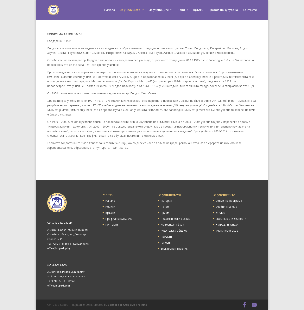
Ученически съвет (228, 230)
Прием (165, 212)
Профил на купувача (223, 10)
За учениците (159, 10)
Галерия (166, 242)
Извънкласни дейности (231, 219)
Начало (109, 10)
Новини (183, 10)
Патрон (165, 206)
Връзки (198, 10)
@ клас (220, 212)
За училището (130, 10)
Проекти (166, 236)
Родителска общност (175, 230)
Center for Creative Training (128, 305)
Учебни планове (226, 206)
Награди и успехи (227, 224)
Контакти (250, 10)
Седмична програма (229, 200)
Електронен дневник (174, 248)
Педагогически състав (175, 219)
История (166, 200)
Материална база (172, 224)
